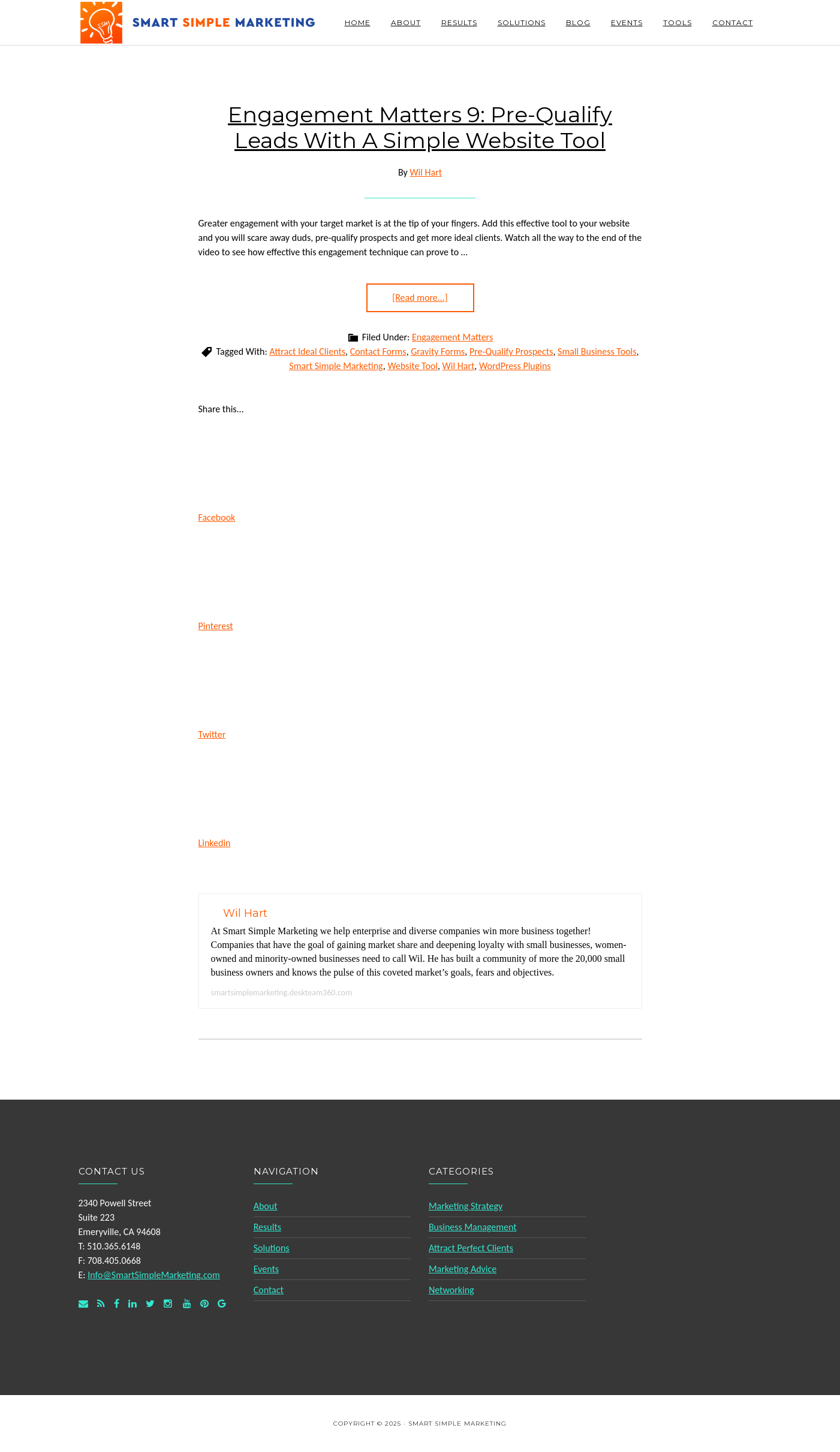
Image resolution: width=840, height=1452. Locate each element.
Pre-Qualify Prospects (511, 351)
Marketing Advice (462, 1269)
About (266, 1206)
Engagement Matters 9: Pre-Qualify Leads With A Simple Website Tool (420, 127)
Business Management (473, 1227)
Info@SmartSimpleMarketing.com (154, 1275)
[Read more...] (420, 297)
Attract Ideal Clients (307, 351)
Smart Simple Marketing (198, 22)
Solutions (272, 1248)
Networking (451, 1290)
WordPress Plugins (515, 366)
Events (266, 1269)
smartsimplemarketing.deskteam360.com (282, 993)
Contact (269, 1290)
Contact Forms (378, 351)
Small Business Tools (597, 351)
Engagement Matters (452, 337)
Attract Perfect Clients (471, 1248)
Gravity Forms (438, 351)
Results (267, 1227)
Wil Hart (458, 366)
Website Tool (412, 366)
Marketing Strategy (465, 1206)
